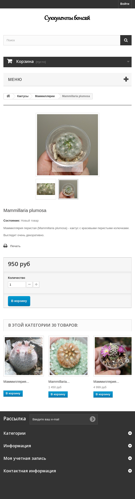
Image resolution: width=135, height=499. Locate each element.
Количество (16, 277)
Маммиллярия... (16, 381)
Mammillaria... (59, 381)
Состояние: (11, 220)
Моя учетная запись (24, 458)
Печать (15, 246)
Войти (124, 3)
